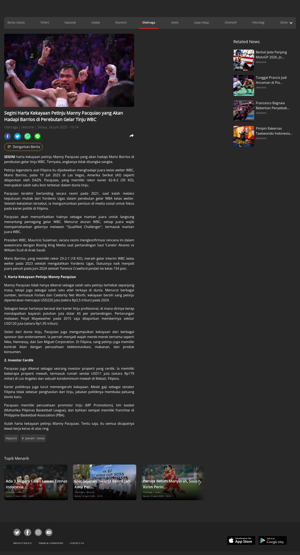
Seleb (174, 22)
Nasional (70, 22)
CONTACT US (77, 543)
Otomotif (230, 22)
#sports (11, 438)
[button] (200, 482)
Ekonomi (121, 22)
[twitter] (17, 136)
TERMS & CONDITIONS (51, 543)
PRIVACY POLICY (22, 543)
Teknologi (258, 22)
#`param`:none (33, 438)
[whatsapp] (27, 136)
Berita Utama (16, 22)
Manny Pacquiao (66, 156)
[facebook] (7, 136)
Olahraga (148, 22)
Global (95, 22)
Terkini (44, 22)
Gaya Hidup (201, 22)
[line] (37, 136)
